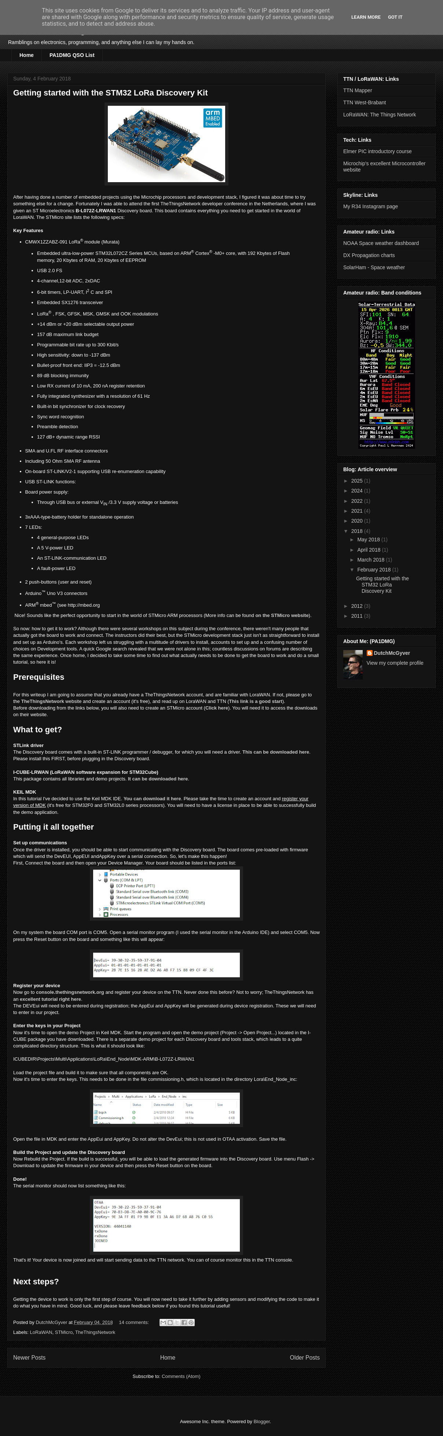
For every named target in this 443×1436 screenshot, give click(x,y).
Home (26, 55)
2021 (357, 511)
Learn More (366, 17)
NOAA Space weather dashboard (381, 243)
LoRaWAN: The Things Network (379, 115)
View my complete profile (395, 663)
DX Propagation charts (369, 255)
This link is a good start (255, 701)
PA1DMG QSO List (72, 55)
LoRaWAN (41, 1332)
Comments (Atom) (181, 1376)
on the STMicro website (281, 615)
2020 (357, 521)
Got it (395, 17)
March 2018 (371, 560)
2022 (357, 501)
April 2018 (369, 550)
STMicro (64, 1332)
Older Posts (305, 1357)
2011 (357, 616)
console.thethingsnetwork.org (70, 992)
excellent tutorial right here (50, 999)
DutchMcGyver (392, 653)
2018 (357, 531)
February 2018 (374, 570)
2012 (357, 606)
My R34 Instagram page (370, 206)
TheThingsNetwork (42, 701)
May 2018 (369, 539)
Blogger (261, 1421)
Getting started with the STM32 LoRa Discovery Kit (110, 92)
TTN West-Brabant (364, 102)
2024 (357, 491)
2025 (357, 481)
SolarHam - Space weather (374, 267)
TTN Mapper (357, 90)
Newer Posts (29, 1357)
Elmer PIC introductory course (377, 151)
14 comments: (134, 1322)
